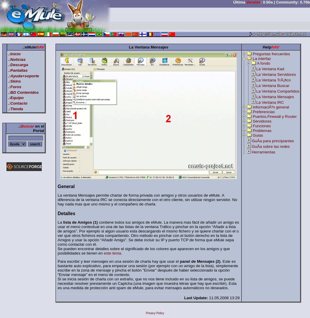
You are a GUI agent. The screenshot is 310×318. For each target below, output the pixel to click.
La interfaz (262, 58)
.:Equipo (16, 98)
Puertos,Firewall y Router (275, 116)
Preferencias (264, 112)
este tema (112, 253)
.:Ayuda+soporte (23, 76)
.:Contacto (17, 103)
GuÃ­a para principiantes (273, 141)
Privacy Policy (155, 313)
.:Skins (14, 81)
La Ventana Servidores (276, 74)
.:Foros (14, 87)
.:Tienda (15, 109)
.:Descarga (18, 65)
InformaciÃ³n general (271, 107)
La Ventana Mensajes (275, 97)
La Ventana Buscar (272, 85)
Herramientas (263, 152)
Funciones (262, 126)
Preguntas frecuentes (271, 54)
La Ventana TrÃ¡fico (273, 80)
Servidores (262, 121)
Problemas (262, 130)
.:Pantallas (18, 70)
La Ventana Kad (270, 69)
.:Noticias (17, 59)
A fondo (263, 63)
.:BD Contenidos (23, 92)
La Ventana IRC (270, 102)
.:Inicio (14, 54)
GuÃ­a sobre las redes (271, 146)
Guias (258, 135)
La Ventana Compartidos (277, 91)
